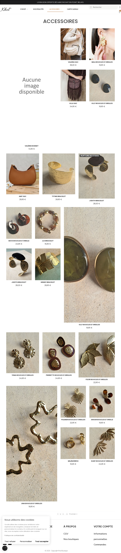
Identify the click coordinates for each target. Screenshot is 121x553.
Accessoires (55, 9)
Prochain (73, 514)
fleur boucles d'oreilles (97, 379)
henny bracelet (48, 282)
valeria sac (73, 62)
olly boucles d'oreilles (102, 103)
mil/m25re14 (73, 461)
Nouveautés (38, 9)
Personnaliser (26, 541)
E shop (23, 9)
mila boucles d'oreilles (102, 62)
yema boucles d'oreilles (23, 375)
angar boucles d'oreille (102, 420)
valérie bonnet (31, 146)
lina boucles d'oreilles (31, 503)
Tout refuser (10, 541)
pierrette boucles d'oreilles (59, 375)
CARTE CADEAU (72, 9)
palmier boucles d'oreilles (73, 420)
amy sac (22, 196)
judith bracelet (96, 200)
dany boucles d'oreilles (102, 461)
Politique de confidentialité (14, 535)
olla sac (73, 103)
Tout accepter (42, 541)
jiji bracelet (48, 241)
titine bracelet (59, 196)
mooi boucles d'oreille (18, 241)
